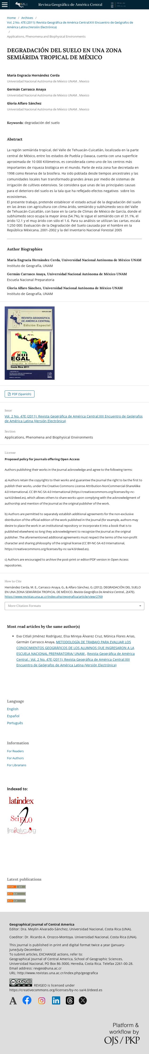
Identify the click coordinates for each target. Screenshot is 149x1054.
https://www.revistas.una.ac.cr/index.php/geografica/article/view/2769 (54, 596)
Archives (27, 18)
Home (11, 18)
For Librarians (16, 765)
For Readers (15, 751)
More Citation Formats (24, 606)
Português (15, 723)
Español (13, 716)
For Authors (15, 758)
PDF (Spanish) (21, 394)
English (13, 709)
